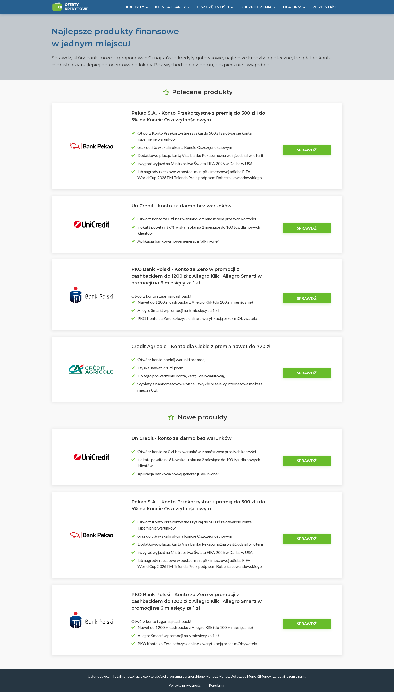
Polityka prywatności (185, 685)
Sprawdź (307, 149)
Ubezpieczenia (256, 6)
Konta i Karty (170, 6)
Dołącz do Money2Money (251, 676)
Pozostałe (324, 6)
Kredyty (135, 6)
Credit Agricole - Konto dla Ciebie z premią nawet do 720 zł (200, 346)
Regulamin (217, 685)
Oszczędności (213, 6)
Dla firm (292, 6)
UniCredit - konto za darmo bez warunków (181, 206)
